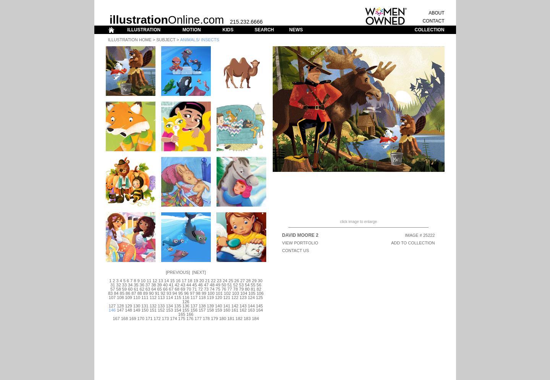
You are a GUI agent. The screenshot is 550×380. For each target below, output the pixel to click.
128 (120, 306)
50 (224, 285)
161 (234, 310)
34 (130, 285)
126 (185, 301)
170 (141, 318)
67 (171, 289)
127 (112, 306)
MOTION (192, 29)
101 (219, 293)
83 (110, 293)
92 (163, 293)
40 (165, 285)
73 (206, 289)
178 (206, 318)
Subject (165, 39)
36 (142, 285)
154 (177, 310)
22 (213, 280)
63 (148, 289)
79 (241, 289)
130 (136, 306)
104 (243, 293)
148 (128, 310)
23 (219, 280)
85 (122, 293)
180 (222, 318)
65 (159, 289)
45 (194, 285)
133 (161, 306)
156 (194, 310)
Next (198, 272)
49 (218, 285)
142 (234, 306)
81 (253, 289)
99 (204, 293)
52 (235, 285)
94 (174, 293)
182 (239, 318)
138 (202, 306)
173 (165, 318)
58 (118, 289)
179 (214, 318)
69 (183, 289)
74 (212, 289)
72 (200, 289)
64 (153, 289)
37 (148, 285)
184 (255, 318)
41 (171, 285)
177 (197, 318)
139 (210, 306)
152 (161, 310)
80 (247, 289)
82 (259, 289)
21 (207, 280)
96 (186, 293)
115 (177, 297)
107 (112, 297)
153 (169, 310)
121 (226, 297)
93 (169, 293)
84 (116, 293)
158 (210, 310)
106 (260, 293)
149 (136, 310)
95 (180, 293)
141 (226, 306)
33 (124, 285)
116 (185, 297)
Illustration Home (130, 39)
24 (225, 280)
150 (144, 310)
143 (242, 306)
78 (235, 289)
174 (173, 318)
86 (128, 293)
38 (153, 285)
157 (202, 310)
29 (254, 280)
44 (188, 285)
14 (166, 280)
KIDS (227, 29)
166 (189, 314)
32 (118, 285)
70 (188, 289)
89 (145, 293)
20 (201, 280)
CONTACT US (295, 250)
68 (177, 289)
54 (247, 285)
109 (128, 297)
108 (120, 297)
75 (218, 289)
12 (154, 280)
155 (185, 310)
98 (198, 293)
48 (212, 285)
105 (251, 293)
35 (136, 285)
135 (177, 306)
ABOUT (436, 13)
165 (181, 314)
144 (251, 306)
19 (195, 280)
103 (235, 293)
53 (241, 285)
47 (206, 285)
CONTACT (433, 21)
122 (234, 297)
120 (218, 297)
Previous (178, 272)
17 (184, 280)
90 (151, 293)
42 (177, 285)
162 (242, 310)
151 (153, 310)
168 (124, 318)
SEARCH (264, 29)
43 (183, 285)
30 (260, 280)
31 (112, 285)
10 (143, 280)
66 (165, 289)
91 (157, 293)
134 (169, 306)
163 (251, 310)
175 (181, 318)
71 (194, 289)
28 (248, 280)
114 (169, 297)
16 (178, 280)
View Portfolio (300, 243)
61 (136, 289)
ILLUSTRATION (143, 29)
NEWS (296, 29)
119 (210, 297)
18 (190, 280)
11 (149, 280)
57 (112, 289)
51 (229, 285)
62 (142, 289)
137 (194, 306)
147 (120, 310)
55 (253, 285)
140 (218, 306)
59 (124, 289)
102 (227, 293)
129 (128, 306)
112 (153, 297)
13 (161, 280)
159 (218, 310)
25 (230, 280)
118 (202, 297)
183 (247, 318)
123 (242, 297)
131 (144, 306)
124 (251, 297)
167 (116, 318)
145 (259, 306)
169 (132, 318)
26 (237, 280)
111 (144, 297)
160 (226, 310)
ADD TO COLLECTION (413, 243)
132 (153, 306)
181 (230, 318)
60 (130, 289)
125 (259, 297)
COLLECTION (430, 29)
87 (133, 293)
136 (185, 306)
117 (194, 297)
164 (259, 310)
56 (259, 285)
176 (189, 318)
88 (139, 293)
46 (200, 285)
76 (224, 289)
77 (229, 289)
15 (172, 280)
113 (161, 297)
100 (210, 293)
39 (159, 285)
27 (242, 280)
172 (157, 318)
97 (192, 293)
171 (149, 318)
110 (136, 297)
